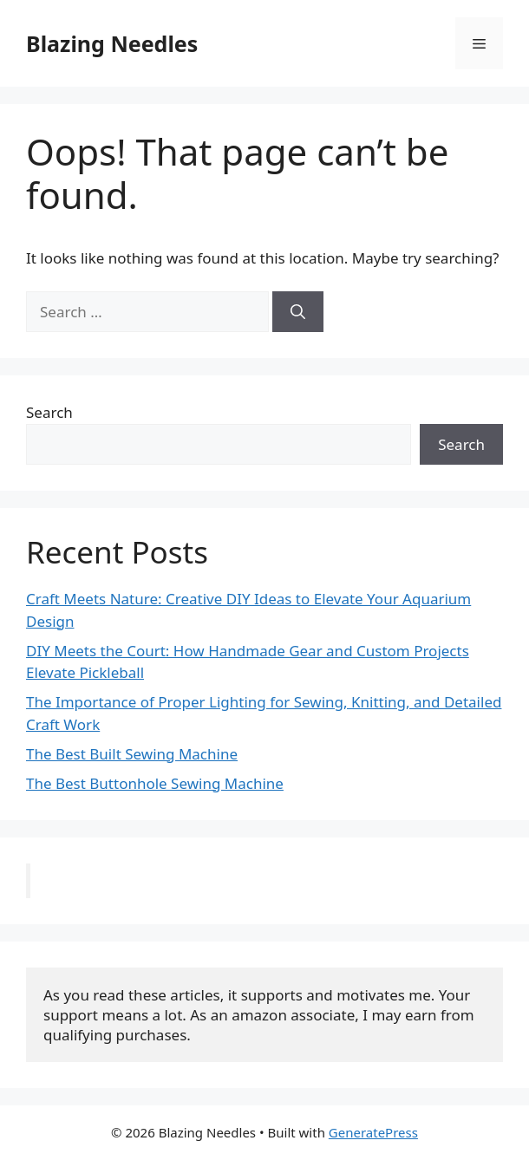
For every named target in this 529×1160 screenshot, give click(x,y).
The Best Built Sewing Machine (132, 754)
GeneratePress (373, 1132)
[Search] (297, 312)
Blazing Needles (112, 43)
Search (49, 412)
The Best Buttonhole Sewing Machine (155, 783)
